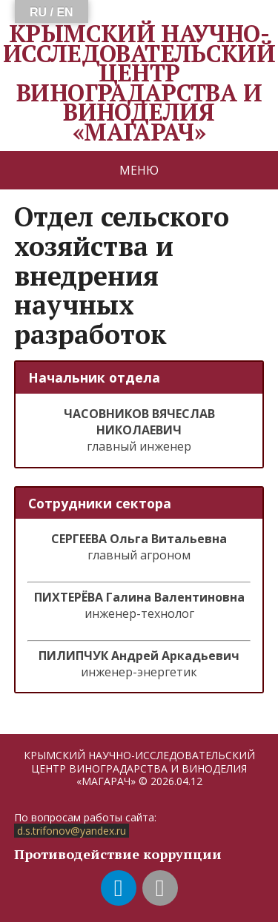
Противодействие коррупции (118, 854)
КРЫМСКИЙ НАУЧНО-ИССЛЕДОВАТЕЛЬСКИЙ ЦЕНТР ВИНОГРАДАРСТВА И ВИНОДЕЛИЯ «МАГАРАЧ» (139, 82)
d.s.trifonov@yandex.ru (71, 831)
